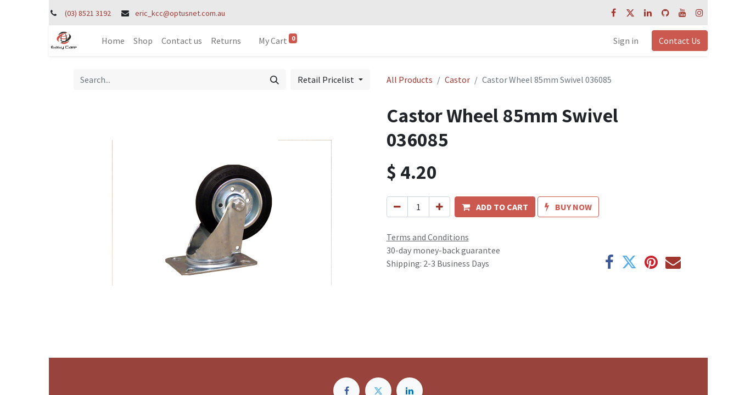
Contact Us (680, 40)
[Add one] (439, 206)
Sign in (626, 40)
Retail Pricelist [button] (327, 79)
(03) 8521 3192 (88, 13)
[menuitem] (113, 41)
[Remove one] (397, 206)
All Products (410, 79)
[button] (495, 206)
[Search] (274, 79)
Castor (457, 79)
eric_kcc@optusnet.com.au (180, 13)
